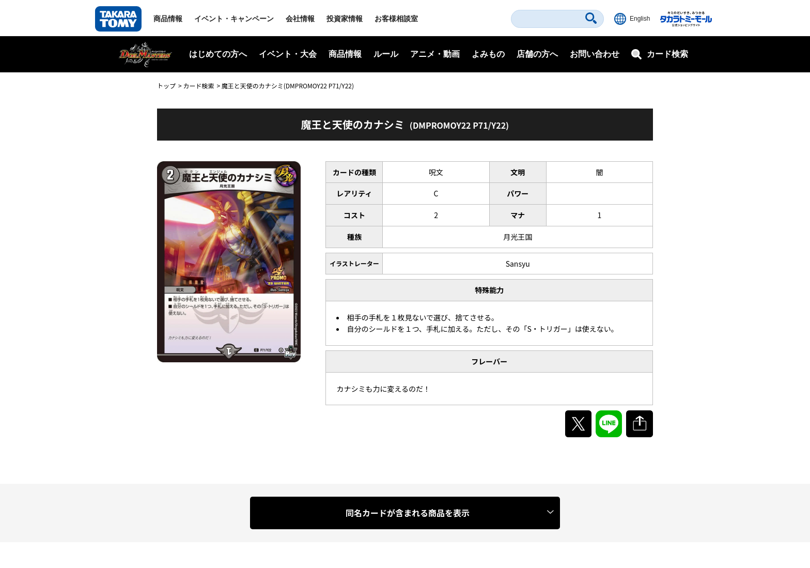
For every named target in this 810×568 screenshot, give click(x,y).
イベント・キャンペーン (234, 18)
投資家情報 (344, 18)
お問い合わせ (594, 54)
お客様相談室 (396, 18)
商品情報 (167, 18)
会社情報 (300, 18)
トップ (166, 85)
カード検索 (198, 85)
